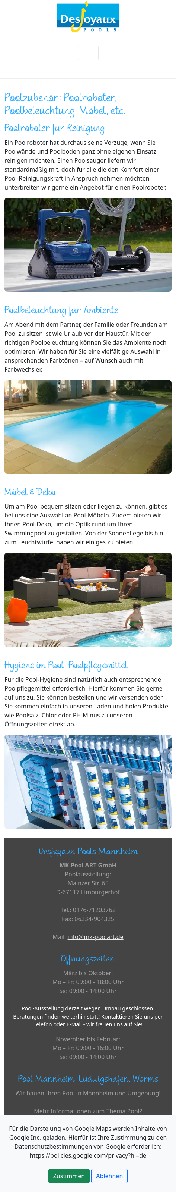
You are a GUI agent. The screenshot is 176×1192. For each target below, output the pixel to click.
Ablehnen (109, 1176)
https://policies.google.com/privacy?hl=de (88, 1155)
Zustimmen (69, 1176)
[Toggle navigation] (88, 53)
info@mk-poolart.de (96, 937)
